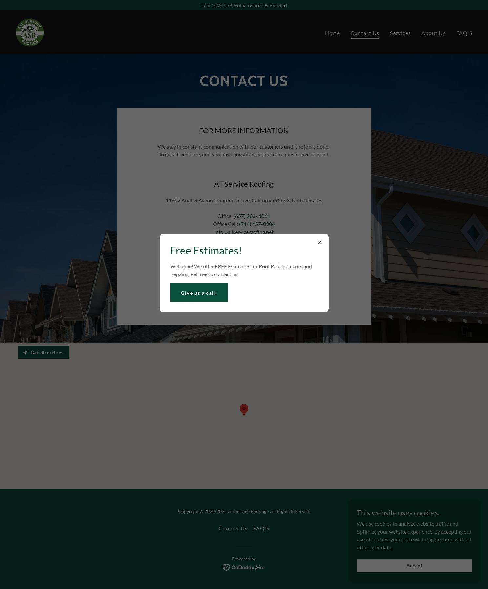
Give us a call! (199, 293)
